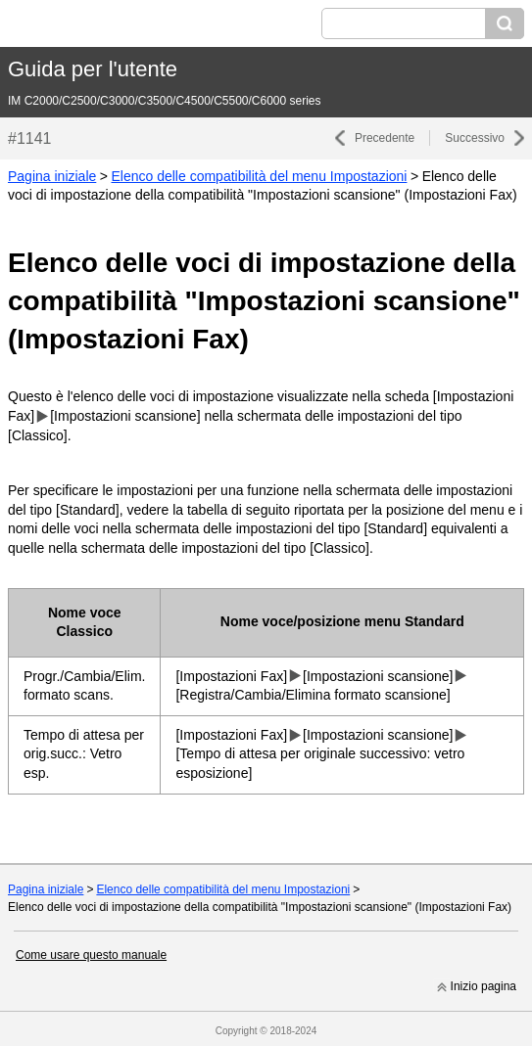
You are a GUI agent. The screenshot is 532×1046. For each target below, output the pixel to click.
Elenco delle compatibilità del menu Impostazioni (259, 176)
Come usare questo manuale (91, 955)
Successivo (475, 138)
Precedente (384, 138)
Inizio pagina (483, 986)
